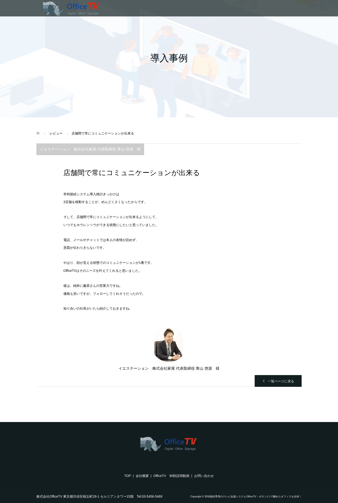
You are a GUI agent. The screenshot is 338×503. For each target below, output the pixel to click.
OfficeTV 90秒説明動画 (171, 476)
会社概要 (142, 476)
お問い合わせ (204, 476)
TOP (127, 476)
